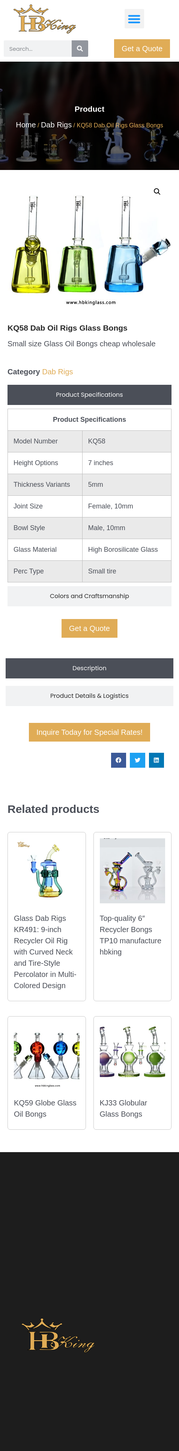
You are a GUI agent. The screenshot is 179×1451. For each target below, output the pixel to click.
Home (26, 125)
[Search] (80, 48)
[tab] (89, 395)
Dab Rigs (56, 125)
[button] (134, 19)
